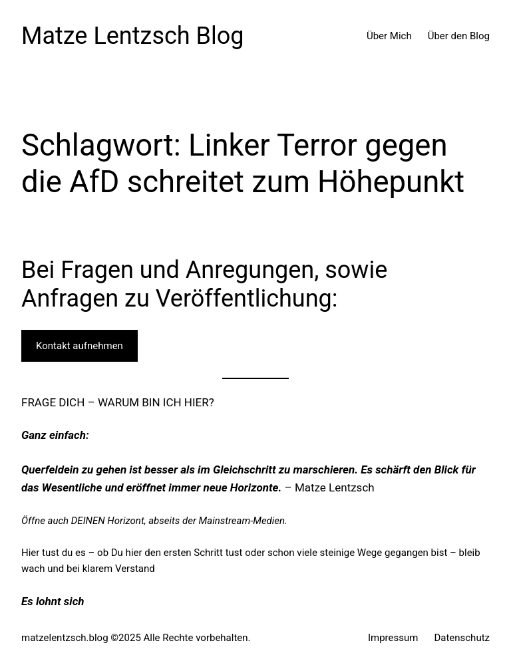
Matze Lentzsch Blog (132, 36)
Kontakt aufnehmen (79, 346)
